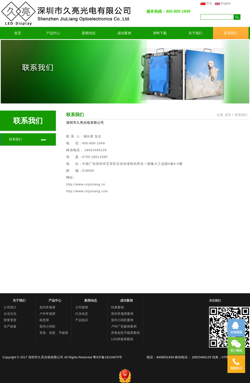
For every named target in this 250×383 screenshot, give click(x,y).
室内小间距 (47, 326)
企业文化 (10, 313)
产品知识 (81, 320)
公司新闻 (81, 307)
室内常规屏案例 (122, 313)
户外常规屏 (47, 313)
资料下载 (160, 33)
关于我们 (195, 33)
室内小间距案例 (122, 320)
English (225, 3)
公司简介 (10, 307)
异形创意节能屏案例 (125, 333)
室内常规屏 (47, 307)
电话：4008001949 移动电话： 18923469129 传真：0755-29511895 (195, 357)
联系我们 (231, 33)
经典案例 (117, 307)
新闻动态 (89, 33)
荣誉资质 (10, 320)
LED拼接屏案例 (122, 339)
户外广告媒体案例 (124, 326)
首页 (17, 33)
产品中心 (53, 33)
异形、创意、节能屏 (53, 333)
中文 (209, 3)
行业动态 (81, 313)
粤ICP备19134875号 (107, 357)
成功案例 (124, 33)
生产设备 (10, 326)
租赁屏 (44, 320)
